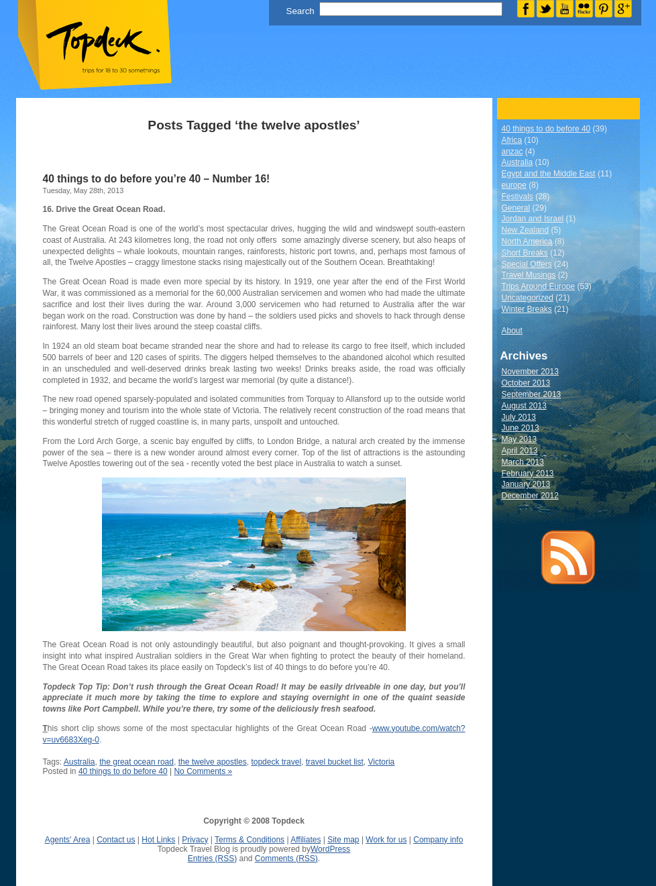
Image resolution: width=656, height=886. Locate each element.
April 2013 (520, 450)
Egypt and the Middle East (549, 173)
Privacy (195, 839)
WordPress (330, 849)
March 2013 (523, 462)
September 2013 (531, 394)
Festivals (517, 196)
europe (514, 185)
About (512, 330)
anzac (512, 151)
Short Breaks (525, 253)
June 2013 (520, 428)
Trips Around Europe (539, 286)
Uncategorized (527, 297)
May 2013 (519, 439)
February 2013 (528, 473)
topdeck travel (276, 762)
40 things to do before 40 (123, 771)
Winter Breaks (527, 309)
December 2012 (530, 495)
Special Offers (527, 264)
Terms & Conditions (249, 839)
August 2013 (524, 405)
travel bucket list (335, 762)
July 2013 (519, 417)
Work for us (386, 839)
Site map (343, 839)
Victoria (381, 762)
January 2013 (526, 484)
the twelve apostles (212, 762)
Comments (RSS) (286, 858)
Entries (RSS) (212, 858)
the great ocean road (136, 762)
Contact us (116, 839)
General (516, 208)
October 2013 (526, 383)
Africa (512, 140)
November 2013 (530, 371)
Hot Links (158, 839)
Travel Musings (529, 275)
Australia (79, 762)
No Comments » (203, 771)
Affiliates (305, 839)
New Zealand (525, 230)
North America (527, 241)
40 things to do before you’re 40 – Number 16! (156, 178)
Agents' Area (68, 839)
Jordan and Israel (533, 218)
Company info (438, 839)
